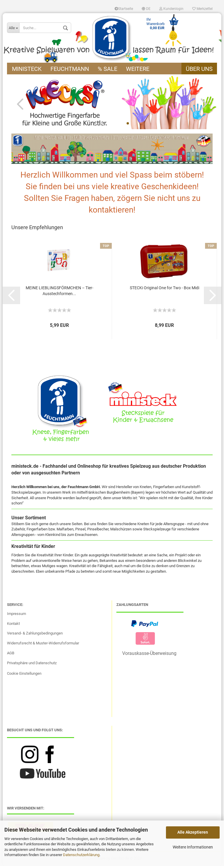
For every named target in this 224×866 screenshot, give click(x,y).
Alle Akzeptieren (192, 832)
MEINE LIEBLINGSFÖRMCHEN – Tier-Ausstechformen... (59, 290)
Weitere (137, 68)
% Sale (107, 68)
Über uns (199, 68)
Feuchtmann (69, 68)
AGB (10, 653)
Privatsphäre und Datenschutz (32, 663)
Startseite (124, 9)
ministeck (27, 68)
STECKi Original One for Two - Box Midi (164, 287)
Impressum (16, 613)
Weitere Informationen (193, 847)
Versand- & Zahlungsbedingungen (35, 633)
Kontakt (13, 623)
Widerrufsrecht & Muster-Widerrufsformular (43, 643)
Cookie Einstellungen (24, 673)
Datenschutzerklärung (81, 855)
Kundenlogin (171, 9)
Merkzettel (202, 9)
